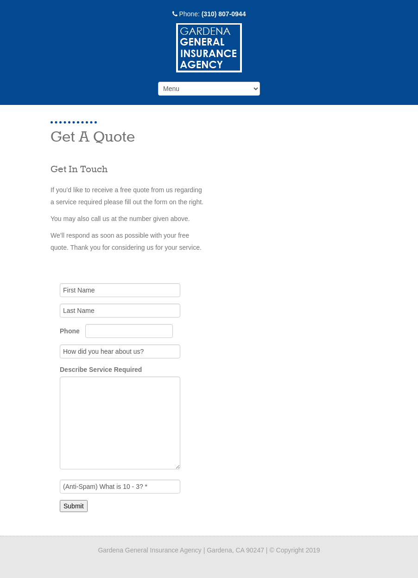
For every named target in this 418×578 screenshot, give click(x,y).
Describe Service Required (101, 369)
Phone (71, 331)
